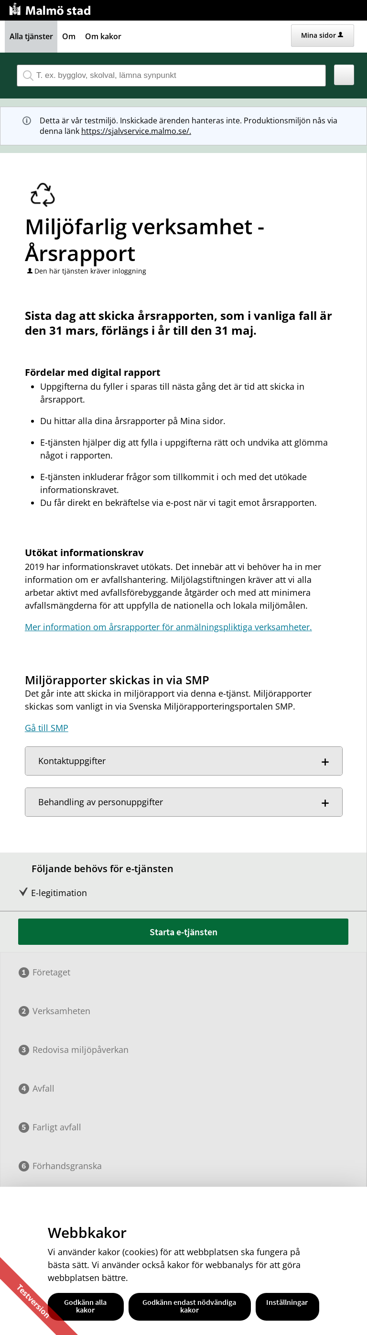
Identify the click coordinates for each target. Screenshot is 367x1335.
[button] (344, 75)
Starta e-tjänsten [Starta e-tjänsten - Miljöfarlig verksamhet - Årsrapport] (183, 932)
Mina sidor (322, 35)
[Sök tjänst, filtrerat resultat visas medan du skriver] (171, 76)
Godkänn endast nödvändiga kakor (189, 1305)
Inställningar (287, 1302)
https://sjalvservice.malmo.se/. (136, 131)
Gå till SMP (46, 727)
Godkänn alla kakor (85, 1305)
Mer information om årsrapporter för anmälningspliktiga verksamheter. (168, 627)
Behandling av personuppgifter (100, 802)
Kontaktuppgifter (72, 760)
